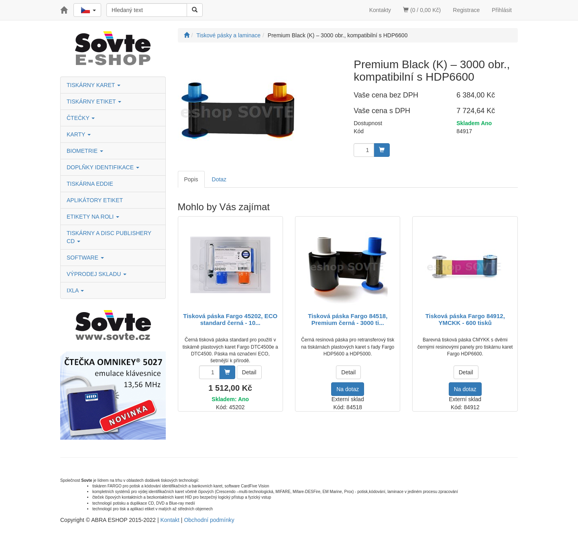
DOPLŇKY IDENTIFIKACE (103, 167)
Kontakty (380, 10)
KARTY (79, 134)
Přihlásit (502, 10)
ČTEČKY (81, 118)
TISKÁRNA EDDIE (90, 184)
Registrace (466, 10)
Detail (249, 372)
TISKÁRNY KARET (93, 85)
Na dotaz (347, 389)
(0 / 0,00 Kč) (422, 10)
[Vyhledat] (195, 10)
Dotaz (219, 179)
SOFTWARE (85, 257)
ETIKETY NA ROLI (93, 216)
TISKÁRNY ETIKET (94, 101)
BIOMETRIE (85, 151)
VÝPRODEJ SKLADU (96, 274)
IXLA (75, 290)
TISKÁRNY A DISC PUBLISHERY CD (109, 237)
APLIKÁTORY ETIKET (95, 200)
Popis (191, 179)
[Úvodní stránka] (186, 35)
